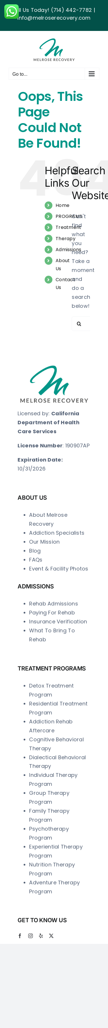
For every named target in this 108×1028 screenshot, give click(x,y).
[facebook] (20, 935)
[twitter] (51, 935)
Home (62, 205)
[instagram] (30, 935)
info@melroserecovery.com (53, 17)
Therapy (65, 238)
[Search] (79, 323)
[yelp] (41, 935)
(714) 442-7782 (71, 10)
